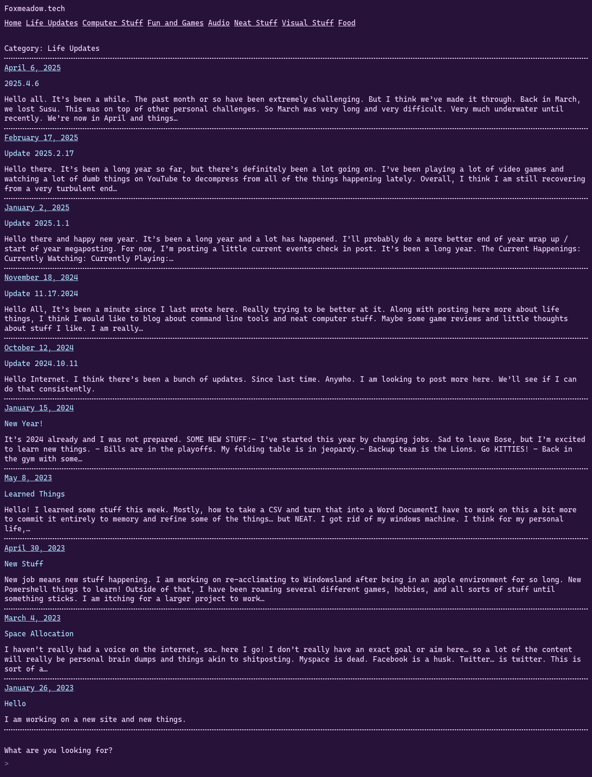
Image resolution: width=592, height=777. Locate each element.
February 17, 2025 (41, 137)
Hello (15, 703)
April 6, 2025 (32, 67)
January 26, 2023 (39, 688)
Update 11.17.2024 (41, 293)
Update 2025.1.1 (36, 223)
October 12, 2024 (39, 347)
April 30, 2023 (34, 548)
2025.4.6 (21, 83)
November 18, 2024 (41, 277)
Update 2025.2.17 (39, 153)
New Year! (23, 423)
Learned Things (34, 494)
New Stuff (23, 563)
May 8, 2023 (28, 477)
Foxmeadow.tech (34, 8)
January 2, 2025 (36, 207)
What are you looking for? (58, 750)
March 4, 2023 (32, 618)
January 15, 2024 (39, 408)
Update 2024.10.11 (41, 363)
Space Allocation (39, 633)
